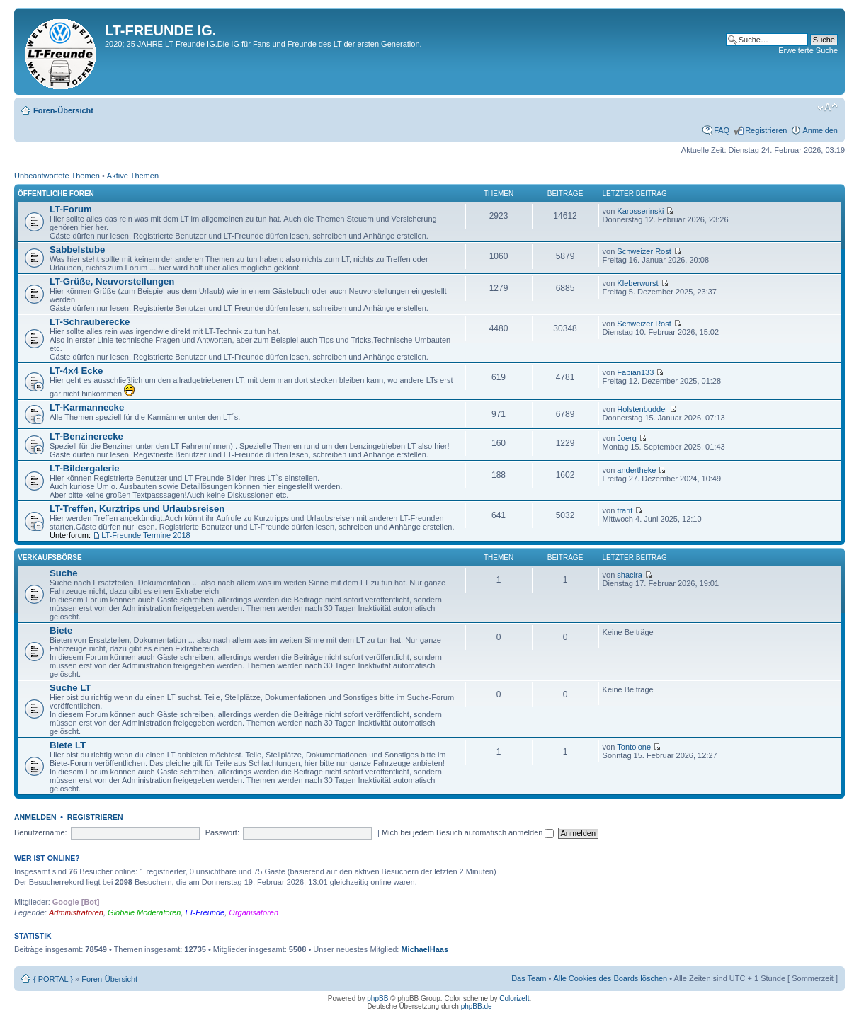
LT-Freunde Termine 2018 (145, 535)
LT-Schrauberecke (90, 321)
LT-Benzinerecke (86, 436)
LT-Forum (71, 209)
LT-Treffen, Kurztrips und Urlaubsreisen (137, 508)
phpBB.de (476, 1006)
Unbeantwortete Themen (57, 175)
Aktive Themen (133, 175)
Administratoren (76, 912)
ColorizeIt (514, 998)
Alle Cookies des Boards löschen (610, 978)
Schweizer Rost (644, 251)
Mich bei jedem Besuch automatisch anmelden (468, 832)
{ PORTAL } (53, 979)
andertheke (636, 470)
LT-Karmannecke (87, 407)
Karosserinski (640, 211)
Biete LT (68, 745)
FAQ (721, 130)
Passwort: (222, 832)
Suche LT (70, 687)
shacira (629, 575)
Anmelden (820, 130)
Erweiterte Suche (808, 50)
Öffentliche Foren (56, 194)
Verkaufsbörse (50, 557)
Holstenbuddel (641, 409)
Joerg (627, 438)
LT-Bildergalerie (85, 468)
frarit (624, 510)
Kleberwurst (637, 283)
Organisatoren (253, 912)
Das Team (528, 978)
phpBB (377, 998)
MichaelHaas (424, 949)
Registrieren (766, 130)
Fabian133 (635, 372)
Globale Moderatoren (144, 912)
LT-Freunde (205, 912)
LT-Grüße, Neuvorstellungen (112, 281)
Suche (64, 573)
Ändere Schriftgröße (827, 107)
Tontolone (634, 747)
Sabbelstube (77, 249)
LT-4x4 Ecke (76, 370)
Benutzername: (40, 832)
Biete (61, 630)
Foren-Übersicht (63, 110)
